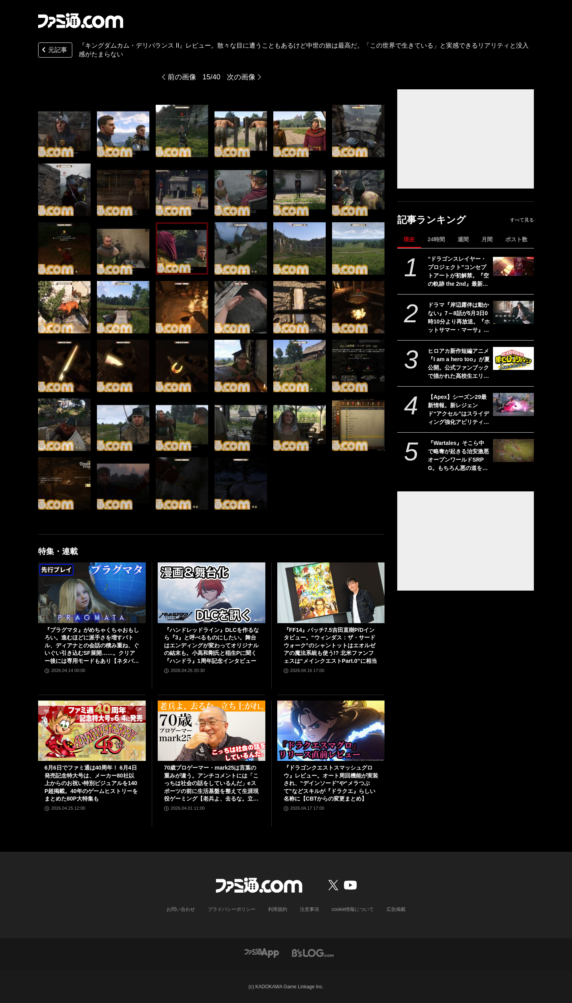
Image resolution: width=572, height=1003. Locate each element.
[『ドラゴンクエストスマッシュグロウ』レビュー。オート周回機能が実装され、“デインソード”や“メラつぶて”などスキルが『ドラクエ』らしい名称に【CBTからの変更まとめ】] (331, 731)
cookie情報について (353, 909)
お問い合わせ (180, 909)
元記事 (53, 50)
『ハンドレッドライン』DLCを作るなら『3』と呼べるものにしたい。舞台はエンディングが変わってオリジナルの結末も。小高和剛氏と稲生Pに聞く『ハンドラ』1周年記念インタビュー (211, 645)
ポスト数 (516, 239)
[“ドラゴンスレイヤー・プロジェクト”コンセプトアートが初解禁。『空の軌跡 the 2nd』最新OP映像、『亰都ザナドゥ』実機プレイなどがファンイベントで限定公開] (513, 266)
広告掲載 (396, 909)
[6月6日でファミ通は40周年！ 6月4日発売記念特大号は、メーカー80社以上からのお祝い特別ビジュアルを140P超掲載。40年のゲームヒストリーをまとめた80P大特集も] (92, 731)
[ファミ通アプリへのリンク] (262, 952)
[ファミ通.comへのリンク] (80, 20)
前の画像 (182, 77)
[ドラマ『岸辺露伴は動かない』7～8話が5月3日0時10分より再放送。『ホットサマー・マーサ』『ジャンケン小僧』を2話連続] (513, 312)
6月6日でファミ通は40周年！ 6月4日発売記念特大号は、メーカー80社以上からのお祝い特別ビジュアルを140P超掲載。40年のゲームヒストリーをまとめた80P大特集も (91, 783)
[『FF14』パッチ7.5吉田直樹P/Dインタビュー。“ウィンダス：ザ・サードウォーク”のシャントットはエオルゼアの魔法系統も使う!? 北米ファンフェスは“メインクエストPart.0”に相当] (331, 592)
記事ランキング (431, 219)
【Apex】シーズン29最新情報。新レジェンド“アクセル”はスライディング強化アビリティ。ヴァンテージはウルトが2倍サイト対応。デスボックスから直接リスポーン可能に (458, 410)
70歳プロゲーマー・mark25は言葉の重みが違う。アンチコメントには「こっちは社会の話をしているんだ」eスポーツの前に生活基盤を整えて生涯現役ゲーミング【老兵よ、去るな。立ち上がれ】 (211, 783)
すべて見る (522, 220)
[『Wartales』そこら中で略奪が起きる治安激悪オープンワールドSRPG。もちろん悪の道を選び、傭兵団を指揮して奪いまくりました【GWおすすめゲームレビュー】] (513, 450)
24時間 (436, 239)
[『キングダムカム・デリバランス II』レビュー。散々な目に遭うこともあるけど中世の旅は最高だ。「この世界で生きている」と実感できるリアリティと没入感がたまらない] (64, 131)
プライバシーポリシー (231, 909)
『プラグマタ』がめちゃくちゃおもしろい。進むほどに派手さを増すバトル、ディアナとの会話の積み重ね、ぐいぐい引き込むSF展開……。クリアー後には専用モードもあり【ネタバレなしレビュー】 (91, 646)
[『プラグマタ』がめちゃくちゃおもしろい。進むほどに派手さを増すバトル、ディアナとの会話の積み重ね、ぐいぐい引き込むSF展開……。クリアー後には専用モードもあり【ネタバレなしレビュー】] (92, 592)
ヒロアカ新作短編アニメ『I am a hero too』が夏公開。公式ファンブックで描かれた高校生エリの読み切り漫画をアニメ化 (459, 364)
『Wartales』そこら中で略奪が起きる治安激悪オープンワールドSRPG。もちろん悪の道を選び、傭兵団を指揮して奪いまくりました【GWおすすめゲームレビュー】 (458, 456)
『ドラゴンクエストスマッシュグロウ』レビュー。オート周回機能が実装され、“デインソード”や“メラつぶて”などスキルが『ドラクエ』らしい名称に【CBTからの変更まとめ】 (331, 783)
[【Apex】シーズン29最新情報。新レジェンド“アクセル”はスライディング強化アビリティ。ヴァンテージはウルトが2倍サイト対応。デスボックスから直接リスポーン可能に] (513, 404)
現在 (409, 239)
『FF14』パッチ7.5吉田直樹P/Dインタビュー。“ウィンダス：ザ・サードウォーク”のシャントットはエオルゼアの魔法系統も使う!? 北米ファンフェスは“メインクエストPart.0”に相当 (330, 645)
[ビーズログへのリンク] (313, 952)
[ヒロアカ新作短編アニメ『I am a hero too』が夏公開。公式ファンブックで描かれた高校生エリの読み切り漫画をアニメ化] (513, 358)
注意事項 (309, 909)
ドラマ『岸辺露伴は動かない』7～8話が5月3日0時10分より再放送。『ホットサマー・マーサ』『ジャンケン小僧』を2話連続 (459, 318)
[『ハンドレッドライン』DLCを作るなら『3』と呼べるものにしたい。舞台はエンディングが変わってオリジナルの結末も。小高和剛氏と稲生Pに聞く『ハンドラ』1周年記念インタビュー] (211, 592)
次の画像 (241, 77)
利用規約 (277, 909)
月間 (487, 239)
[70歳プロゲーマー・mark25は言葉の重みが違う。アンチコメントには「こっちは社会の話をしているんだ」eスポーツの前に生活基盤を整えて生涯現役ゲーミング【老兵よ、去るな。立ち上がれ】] (211, 731)
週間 (463, 239)
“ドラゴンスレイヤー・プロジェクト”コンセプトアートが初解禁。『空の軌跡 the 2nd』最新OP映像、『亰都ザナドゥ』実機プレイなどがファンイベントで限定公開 (458, 272)
